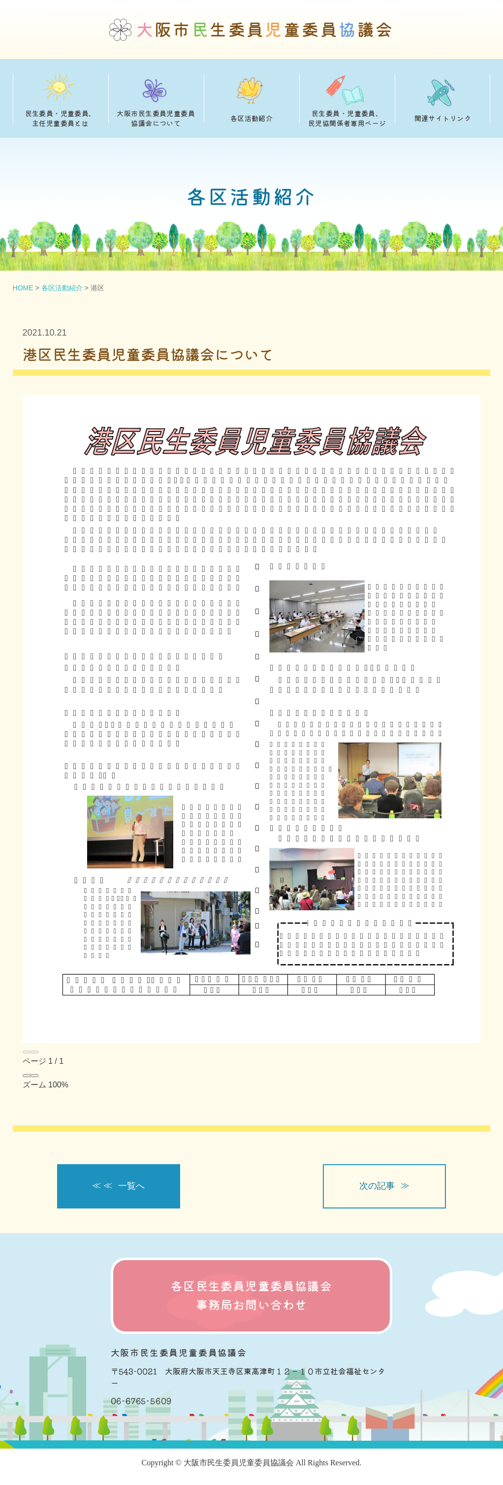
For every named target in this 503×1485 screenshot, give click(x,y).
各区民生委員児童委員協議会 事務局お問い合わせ (251, 1295)
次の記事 (377, 1186)
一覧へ (131, 1186)
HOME (23, 288)
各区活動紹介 (62, 288)
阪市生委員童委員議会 (265, 29)
